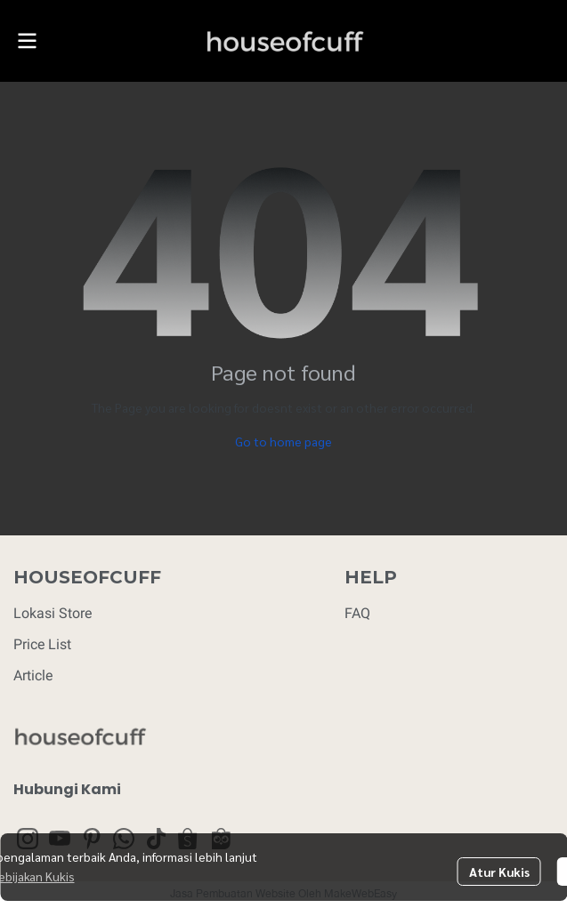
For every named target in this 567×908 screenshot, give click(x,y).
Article (33, 675)
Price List (42, 644)
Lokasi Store (52, 613)
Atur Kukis (499, 872)
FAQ (357, 613)
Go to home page (283, 441)
